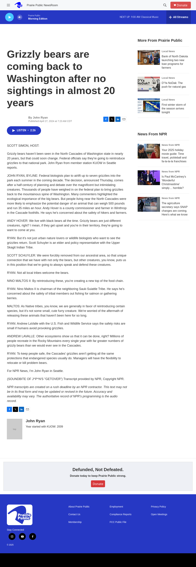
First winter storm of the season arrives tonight (174, 108)
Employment (116, 506)
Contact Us (74, 514)
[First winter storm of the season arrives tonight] (149, 105)
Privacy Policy (158, 506)
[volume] (20, 17)
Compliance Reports (120, 514)
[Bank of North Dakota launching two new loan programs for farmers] (149, 57)
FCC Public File (118, 522)
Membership (75, 522)
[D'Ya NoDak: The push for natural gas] (149, 84)
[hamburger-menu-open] (8, 5)
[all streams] (178, 17)
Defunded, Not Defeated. (97, 469)
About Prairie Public (79, 506)
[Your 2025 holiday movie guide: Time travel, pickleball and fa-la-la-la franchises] (149, 151)
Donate (182, 5)
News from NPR (171, 145)
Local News (168, 51)
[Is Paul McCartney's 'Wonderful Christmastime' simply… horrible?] (149, 177)
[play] (9, 17)
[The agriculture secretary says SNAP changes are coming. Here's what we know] (149, 204)
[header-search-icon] (165, 5)
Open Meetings (159, 514)
